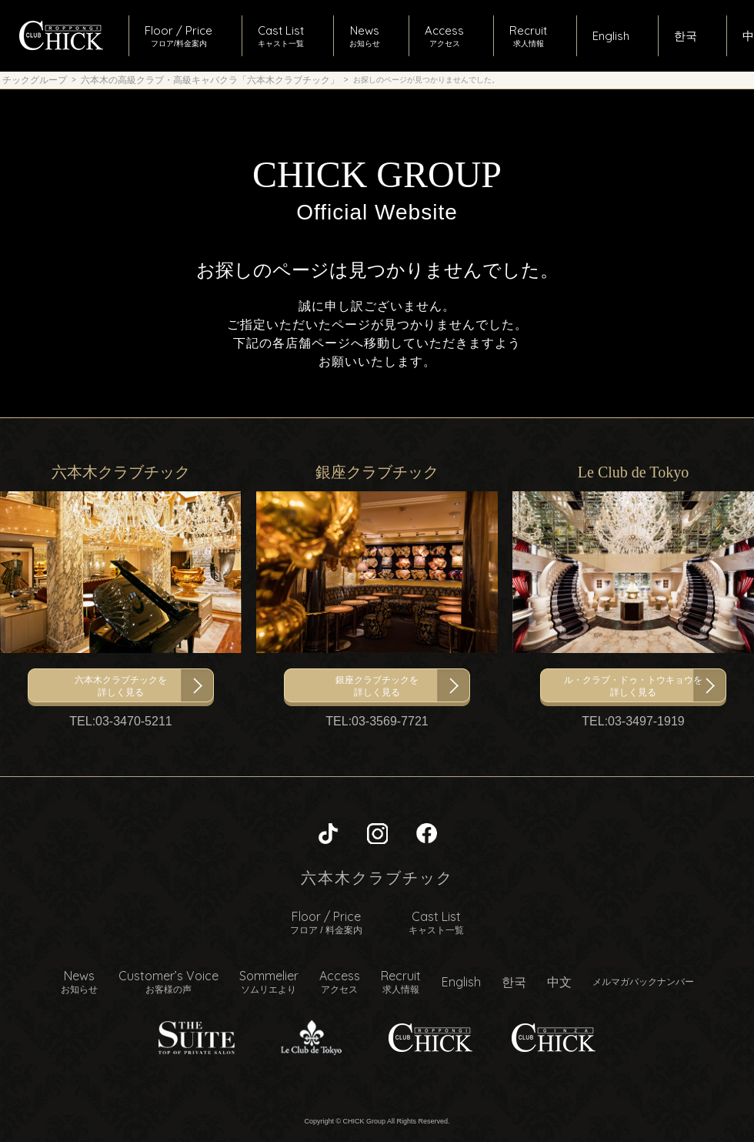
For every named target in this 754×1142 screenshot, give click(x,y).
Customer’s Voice (168, 982)
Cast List (436, 922)
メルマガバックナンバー (643, 981)
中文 (559, 982)
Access (339, 982)
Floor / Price (326, 922)
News (79, 982)
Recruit (401, 982)
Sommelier (269, 982)
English (461, 982)
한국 (514, 982)
